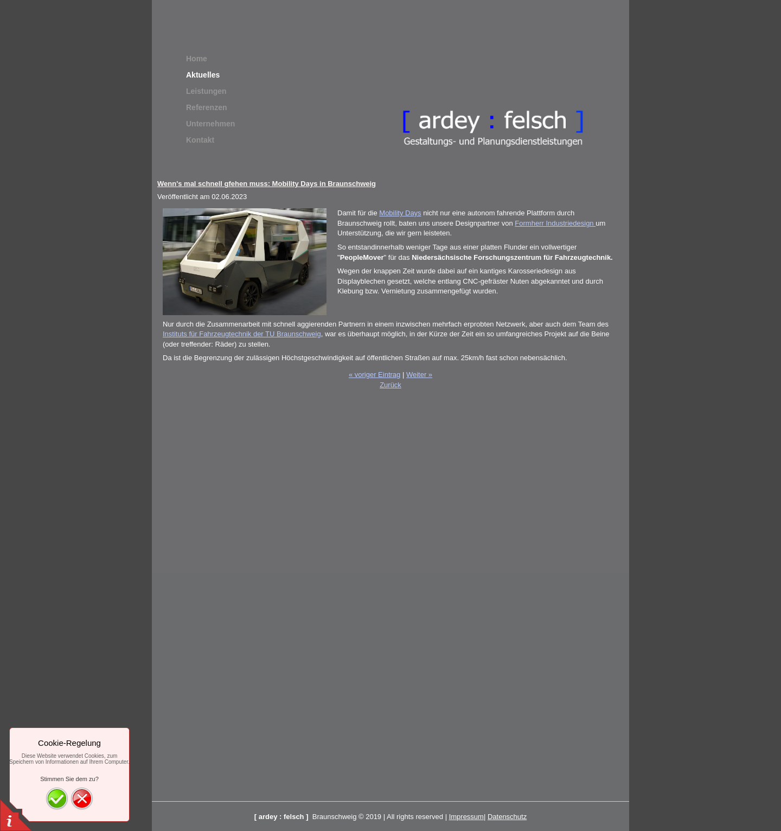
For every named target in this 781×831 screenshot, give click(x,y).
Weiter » (419, 374)
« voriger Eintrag (374, 374)
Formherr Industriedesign (555, 223)
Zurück (390, 385)
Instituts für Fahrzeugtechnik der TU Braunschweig (242, 334)
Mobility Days (400, 213)
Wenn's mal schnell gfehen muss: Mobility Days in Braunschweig (266, 184)
